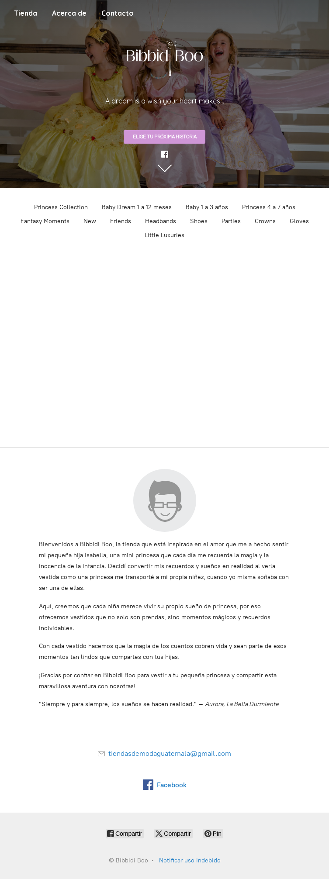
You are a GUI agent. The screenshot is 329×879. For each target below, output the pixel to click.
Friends (120, 221)
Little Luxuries (164, 235)
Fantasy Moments (45, 221)
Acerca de (69, 13)
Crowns (265, 221)
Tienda (25, 13)
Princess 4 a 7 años (268, 207)
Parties (231, 221)
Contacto (117, 13)
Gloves (299, 221)
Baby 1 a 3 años (207, 207)
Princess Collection (61, 207)
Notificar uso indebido (190, 860)
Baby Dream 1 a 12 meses (137, 207)
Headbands (160, 221)
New (89, 221)
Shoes (199, 221)
